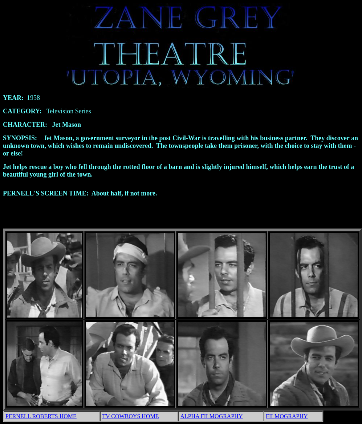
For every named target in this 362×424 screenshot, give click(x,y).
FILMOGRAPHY (287, 417)
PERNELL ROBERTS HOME (41, 417)
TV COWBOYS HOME (130, 417)
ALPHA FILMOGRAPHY (211, 417)
